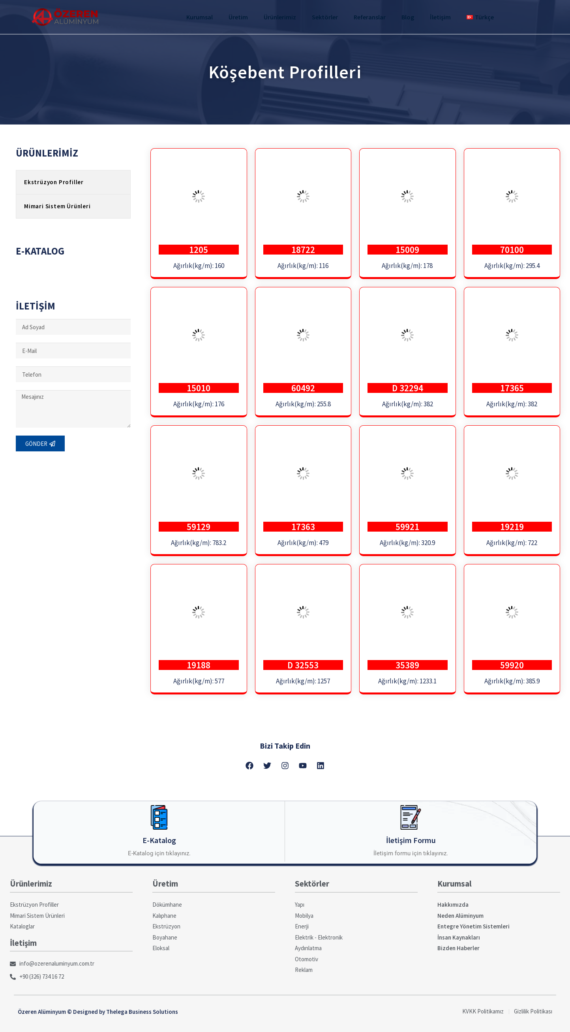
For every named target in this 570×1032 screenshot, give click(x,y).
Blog (407, 17)
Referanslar (370, 17)
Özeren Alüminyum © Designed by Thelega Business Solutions (98, 1011)
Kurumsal (199, 17)
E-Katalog (159, 840)
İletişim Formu (411, 840)
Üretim (238, 17)
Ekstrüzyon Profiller (54, 182)
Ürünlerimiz (280, 17)
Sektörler (325, 17)
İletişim (440, 17)
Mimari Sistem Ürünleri (57, 206)
